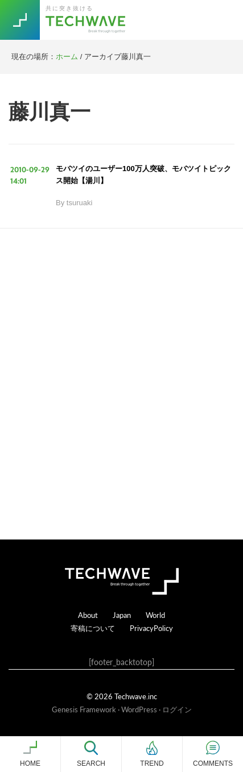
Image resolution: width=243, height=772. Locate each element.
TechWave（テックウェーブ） (87, 20)
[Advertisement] (121, 384)
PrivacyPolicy (151, 627)
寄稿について (93, 627)
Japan (122, 614)
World (155, 614)
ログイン (177, 709)
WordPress (139, 709)
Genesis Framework (84, 709)
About (88, 614)
